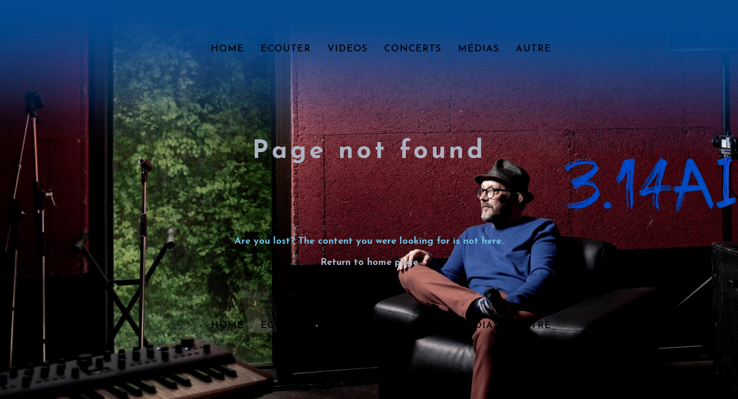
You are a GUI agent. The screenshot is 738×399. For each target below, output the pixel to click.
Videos (347, 49)
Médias (478, 49)
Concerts (412, 49)
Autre (533, 49)
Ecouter (286, 49)
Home (227, 49)
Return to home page (369, 263)
